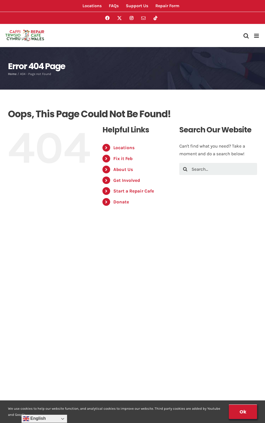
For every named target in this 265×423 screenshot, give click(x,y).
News (17, 321)
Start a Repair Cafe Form (166, 300)
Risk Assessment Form (164, 268)
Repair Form (153, 258)
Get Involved (126, 180)
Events (18, 258)
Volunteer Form (156, 289)
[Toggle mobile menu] (257, 36)
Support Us (152, 343)
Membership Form (159, 321)
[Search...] (218, 169)
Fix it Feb (122, 158)
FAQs (16, 289)
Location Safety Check (164, 279)
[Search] (185, 169)
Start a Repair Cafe (133, 191)
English (34, 419)
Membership (153, 311)
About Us (123, 169)
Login (17, 373)
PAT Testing (152, 332)
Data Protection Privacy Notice (44, 353)
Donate (121, 201)
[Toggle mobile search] (246, 36)
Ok (242, 411)
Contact (19, 332)
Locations (124, 147)
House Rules (24, 343)
